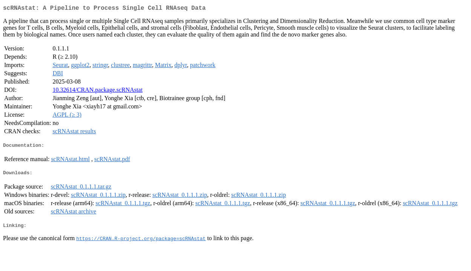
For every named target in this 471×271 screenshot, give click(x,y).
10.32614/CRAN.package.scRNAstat (97, 91)
